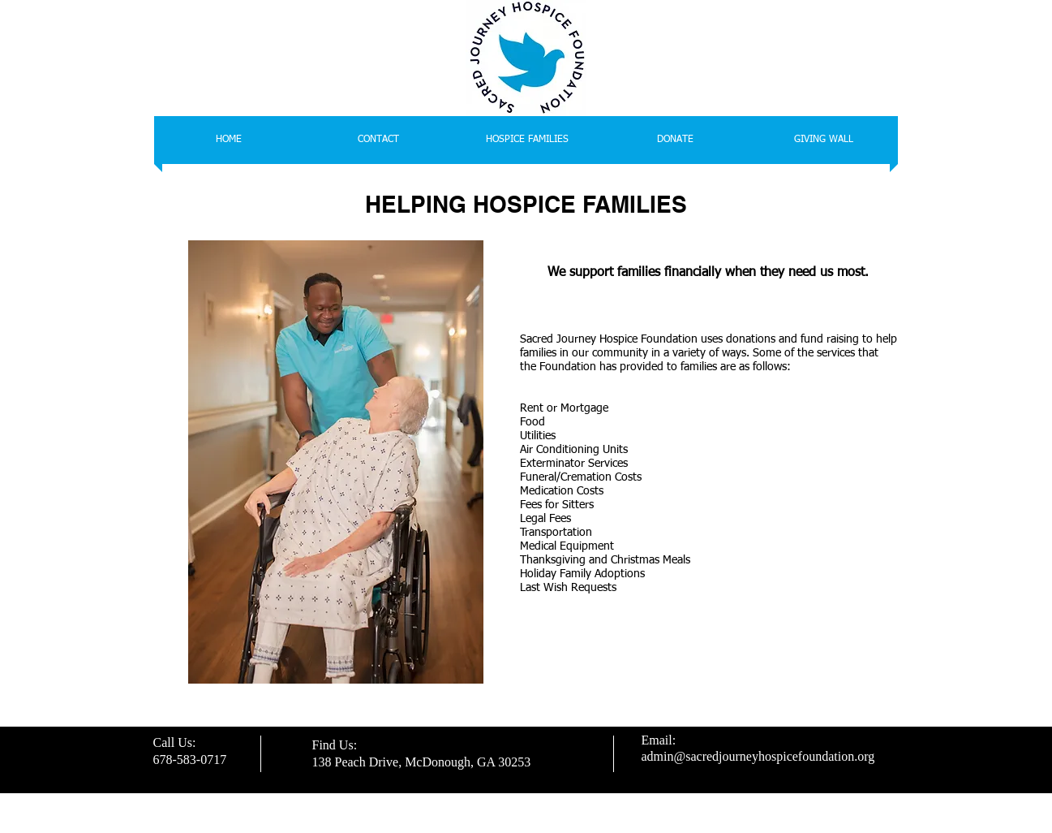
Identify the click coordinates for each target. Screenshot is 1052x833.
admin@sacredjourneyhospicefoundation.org (758, 756)
